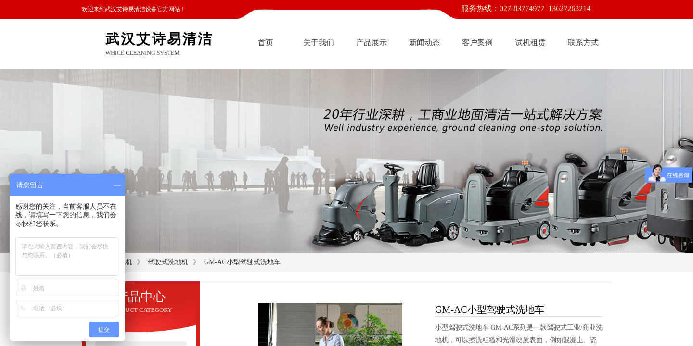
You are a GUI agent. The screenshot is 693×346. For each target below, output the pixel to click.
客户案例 (477, 42)
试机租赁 (530, 42)
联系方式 (583, 42)
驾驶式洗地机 (168, 262)
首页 (265, 42)
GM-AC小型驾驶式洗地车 (242, 262)
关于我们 (318, 42)
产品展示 (371, 42)
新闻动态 (424, 42)
